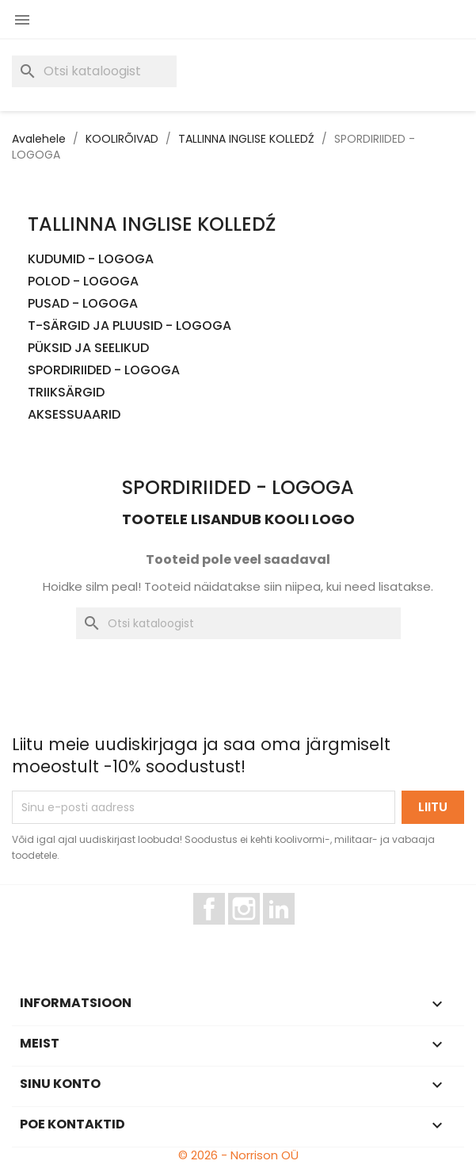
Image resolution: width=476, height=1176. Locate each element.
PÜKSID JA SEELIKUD (88, 348)
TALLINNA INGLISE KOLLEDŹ (152, 224)
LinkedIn (288, 931)
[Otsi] (94, 71)
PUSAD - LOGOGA (83, 304)
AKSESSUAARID (74, 415)
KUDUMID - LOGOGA (91, 259)
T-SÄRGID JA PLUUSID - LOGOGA (129, 326)
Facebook (224, 931)
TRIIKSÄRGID (66, 393)
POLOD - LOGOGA (83, 282)
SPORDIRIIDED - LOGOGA (104, 370)
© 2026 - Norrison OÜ (238, 1155)
